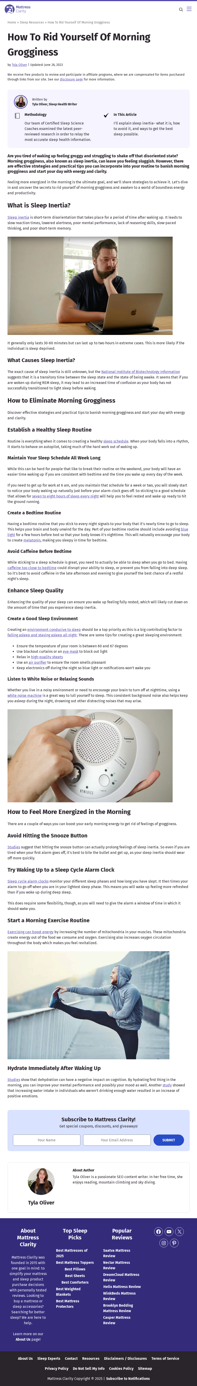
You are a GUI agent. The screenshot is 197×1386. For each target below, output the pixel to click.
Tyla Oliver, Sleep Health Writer (54, 104)
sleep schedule (115, 441)
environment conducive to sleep (54, 629)
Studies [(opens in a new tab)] (14, 847)
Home (12, 22)
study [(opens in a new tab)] (167, 1085)
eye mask (70, 651)
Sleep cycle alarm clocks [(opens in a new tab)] (28, 881)
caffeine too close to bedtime (32, 568)
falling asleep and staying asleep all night (42, 635)
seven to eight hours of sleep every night (65, 496)
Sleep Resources (32, 22)
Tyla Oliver (19, 65)
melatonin (32, 540)
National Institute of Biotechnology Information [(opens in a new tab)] (140, 372)
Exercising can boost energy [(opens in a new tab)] (31, 932)
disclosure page (71, 79)
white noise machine (25, 695)
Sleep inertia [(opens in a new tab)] (18, 217)
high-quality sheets (47, 657)
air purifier (37, 662)
